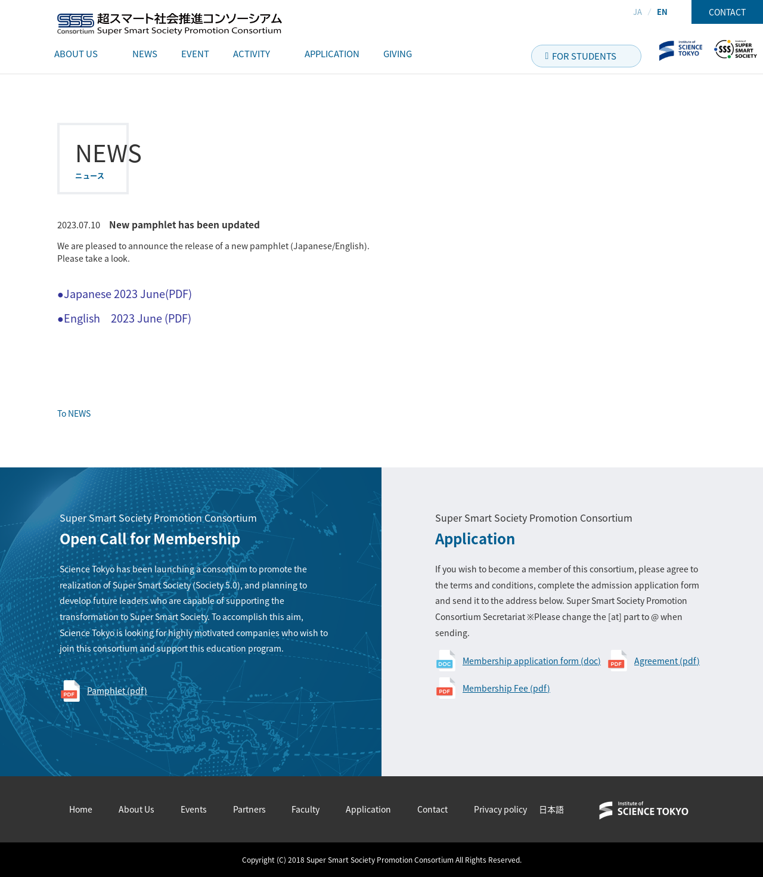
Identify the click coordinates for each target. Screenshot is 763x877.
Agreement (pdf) (667, 661)
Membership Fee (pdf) (506, 688)
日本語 (551, 809)
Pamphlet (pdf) (117, 690)
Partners (249, 809)
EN (662, 11)
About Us (136, 809)
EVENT (195, 53)
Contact (432, 809)
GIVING (397, 53)
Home (80, 809)
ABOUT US (76, 53)
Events (194, 809)
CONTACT (727, 12)
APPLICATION (332, 53)
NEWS (144, 53)
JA (637, 11)
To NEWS (74, 413)
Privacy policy (500, 809)
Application (368, 809)
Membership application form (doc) (532, 661)
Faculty (305, 809)
